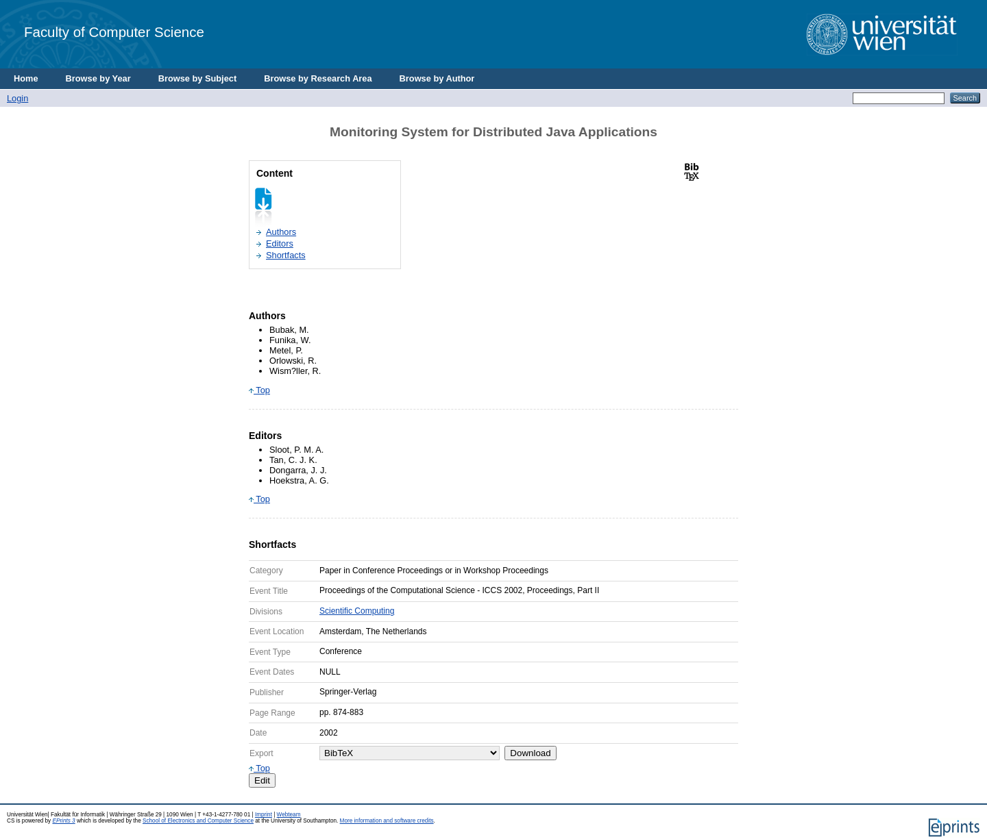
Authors (281, 232)
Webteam (289, 815)
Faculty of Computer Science (114, 32)
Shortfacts (286, 255)
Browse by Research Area (317, 78)
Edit (262, 780)
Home (26, 78)
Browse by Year (98, 78)
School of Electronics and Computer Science (198, 821)
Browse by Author (437, 78)
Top (259, 390)
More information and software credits (387, 821)
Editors (279, 243)
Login (17, 98)
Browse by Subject (197, 78)
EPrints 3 (63, 821)
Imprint (263, 815)
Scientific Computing (356, 611)
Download (530, 753)
